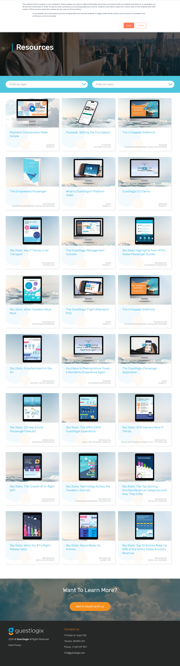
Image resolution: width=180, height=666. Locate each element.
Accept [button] (129, 25)
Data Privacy (14, 645)
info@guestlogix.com (74, 652)
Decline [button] (141, 25)
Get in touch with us (90, 606)
